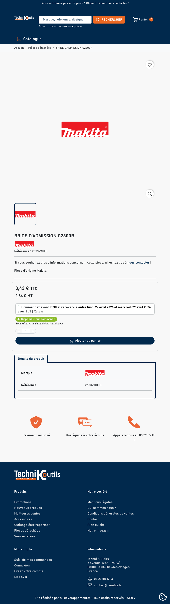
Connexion (22, 565)
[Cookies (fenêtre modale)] (163, 597)
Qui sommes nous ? (101, 507)
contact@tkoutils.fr (108, 585)
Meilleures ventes (27, 513)
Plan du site (96, 524)
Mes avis (20, 576)
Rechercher (79, 20)
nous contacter (138, 262)
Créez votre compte (28, 571)
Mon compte (23, 549)
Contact (93, 519)
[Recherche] (50, 20)
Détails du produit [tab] (31, 358)
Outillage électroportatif (32, 524)
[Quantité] (26, 331)
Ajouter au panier (85, 341)
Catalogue (29, 39)
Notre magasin (98, 530)
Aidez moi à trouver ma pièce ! (61, 26)
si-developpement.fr (75, 598)
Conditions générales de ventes (110, 513)
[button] (115, 19)
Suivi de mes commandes (33, 559)
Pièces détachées (27, 530)
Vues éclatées (24, 536)
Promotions (22, 502)
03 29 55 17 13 (103, 578)
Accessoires (23, 519)
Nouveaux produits (28, 507)
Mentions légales (99, 502)
